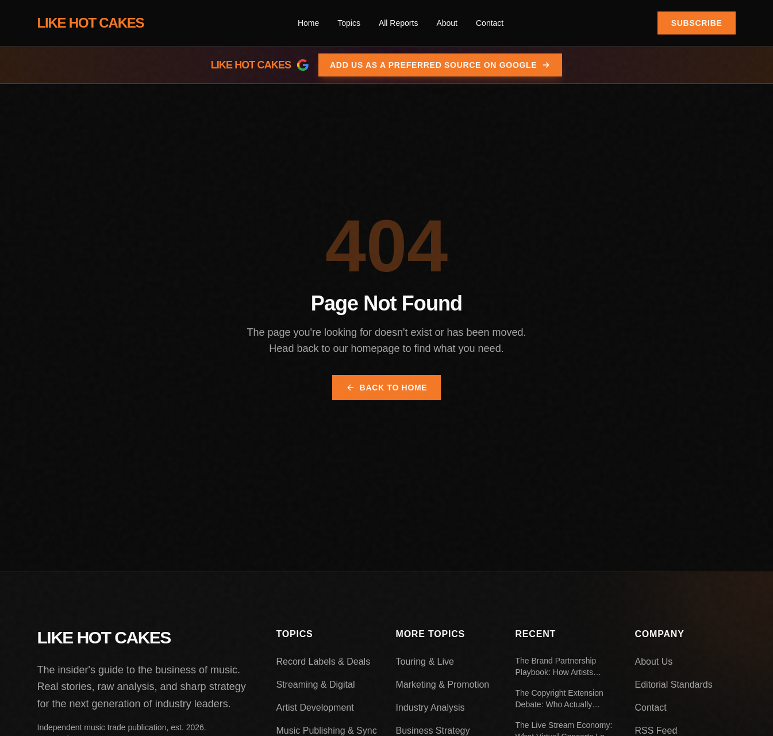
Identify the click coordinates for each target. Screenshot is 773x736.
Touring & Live (425, 661)
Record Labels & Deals (323, 661)
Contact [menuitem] (489, 23)
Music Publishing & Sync (326, 730)
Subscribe (696, 23)
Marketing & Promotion (443, 684)
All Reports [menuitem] (398, 23)
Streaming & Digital (315, 684)
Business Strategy (433, 730)
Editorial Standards (674, 684)
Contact (651, 707)
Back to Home (387, 387)
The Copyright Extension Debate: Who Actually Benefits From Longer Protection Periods (559, 699)
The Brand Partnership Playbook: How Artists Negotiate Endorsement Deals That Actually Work (560, 667)
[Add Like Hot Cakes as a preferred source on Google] (386, 64)
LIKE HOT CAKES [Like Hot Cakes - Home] (90, 22)
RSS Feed (656, 730)
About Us (654, 661)
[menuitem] (348, 23)
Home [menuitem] (308, 23)
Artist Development (315, 707)
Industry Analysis (430, 707)
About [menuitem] (446, 23)
